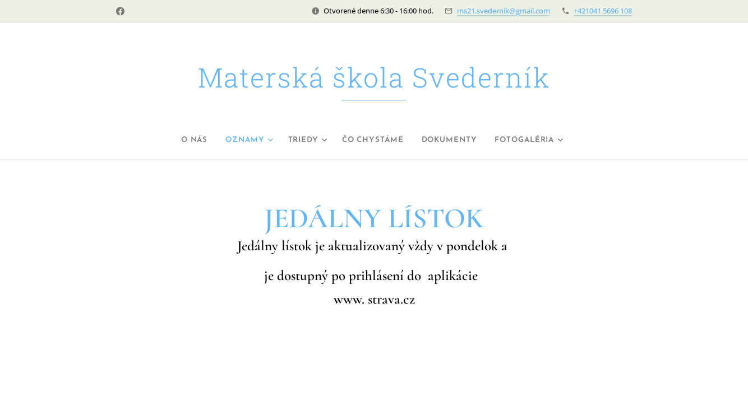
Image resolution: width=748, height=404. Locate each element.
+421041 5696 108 (603, 11)
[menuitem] (181, 140)
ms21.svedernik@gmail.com (503, 11)
